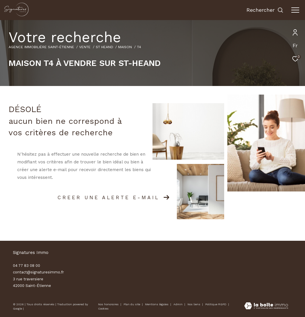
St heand (104, 47)
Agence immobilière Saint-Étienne (41, 47)
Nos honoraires (108, 304)
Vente (85, 47)
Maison (125, 47)
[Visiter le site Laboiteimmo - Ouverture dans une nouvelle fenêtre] (266, 306)
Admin (178, 304)
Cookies (103, 308)
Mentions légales (157, 304)
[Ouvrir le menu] (295, 10)
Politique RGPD (215, 304)
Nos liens (194, 304)
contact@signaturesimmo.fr (38, 272)
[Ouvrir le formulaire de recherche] (265, 10)
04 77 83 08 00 (26, 265)
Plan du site (132, 304)
